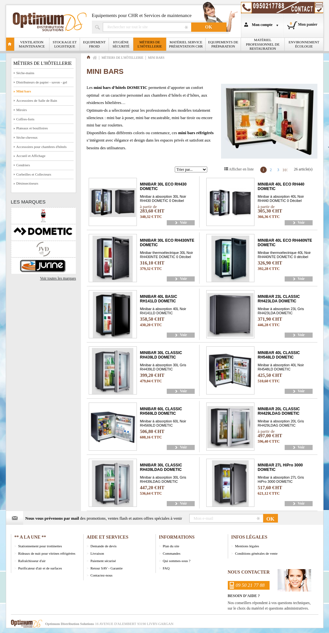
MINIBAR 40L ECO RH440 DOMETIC (281, 186)
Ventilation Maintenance (32, 44)
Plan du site (171, 546)
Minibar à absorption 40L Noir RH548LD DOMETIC (281, 367)
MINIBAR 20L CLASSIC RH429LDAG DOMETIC (279, 411)
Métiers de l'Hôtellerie (150, 44)
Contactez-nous (101, 575)
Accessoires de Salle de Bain (36, 100)
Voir (183, 222)
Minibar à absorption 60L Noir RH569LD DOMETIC (163, 423)
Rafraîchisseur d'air (32, 561)
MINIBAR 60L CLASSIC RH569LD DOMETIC (161, 411)
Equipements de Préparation (223, 44)
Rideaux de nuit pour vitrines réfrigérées (47, 553)
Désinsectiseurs (27, 183)
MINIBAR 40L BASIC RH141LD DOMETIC (158, 299)
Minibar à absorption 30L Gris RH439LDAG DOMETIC (163, 479)
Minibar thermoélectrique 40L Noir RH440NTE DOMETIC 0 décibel (284, 254)
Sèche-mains (25, 73)
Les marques (28, 201)
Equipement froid (94, 44)
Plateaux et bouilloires (32, 128)
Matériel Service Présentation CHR (186, 44)
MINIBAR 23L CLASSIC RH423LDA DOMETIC (279, 299)
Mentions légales (247, 546)
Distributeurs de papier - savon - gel (41, 82)
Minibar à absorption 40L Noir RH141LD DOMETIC (163, 311)
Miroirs (21, 110)
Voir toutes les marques (58, 278)
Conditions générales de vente (256, 553)
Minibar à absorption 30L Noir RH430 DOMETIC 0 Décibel (163, 198)
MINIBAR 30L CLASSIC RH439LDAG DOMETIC (161, 467)
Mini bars (23, 91)
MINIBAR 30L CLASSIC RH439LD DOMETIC (161, 355)
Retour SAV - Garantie (107, 568)
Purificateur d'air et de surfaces (40, 568)
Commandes (172, 553)
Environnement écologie (304, 44)
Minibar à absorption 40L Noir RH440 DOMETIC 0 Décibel (281, 198)
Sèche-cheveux (27, 137)
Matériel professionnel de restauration (263, 44)
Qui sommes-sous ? (177, 561)
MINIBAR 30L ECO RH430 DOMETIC (163, 186)
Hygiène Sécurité (120, 44)
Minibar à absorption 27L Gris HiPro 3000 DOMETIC (281, 479)
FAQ (166, 568)
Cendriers (23, 165)
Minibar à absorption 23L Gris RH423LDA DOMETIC (281, 311)
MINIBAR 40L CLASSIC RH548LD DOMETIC (279, 355)
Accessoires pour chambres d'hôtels (41, 147)
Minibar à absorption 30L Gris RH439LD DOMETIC (163, 367)
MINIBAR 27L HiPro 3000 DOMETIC (280, 467)
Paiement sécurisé (103, 561)
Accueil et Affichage (31, 156)
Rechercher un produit (147, 27)
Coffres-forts (25, 119)
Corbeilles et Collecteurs (33, 174)
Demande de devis (104, 546)
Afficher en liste (241, 169)
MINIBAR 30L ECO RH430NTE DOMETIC (167, 242)
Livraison (97, 553)
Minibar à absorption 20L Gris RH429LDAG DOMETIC (281, 423)
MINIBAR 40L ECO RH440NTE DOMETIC (285, 242)
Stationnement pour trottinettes (40, 546)
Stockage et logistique (65, 44)
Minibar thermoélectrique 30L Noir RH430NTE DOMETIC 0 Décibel (166, 254)
